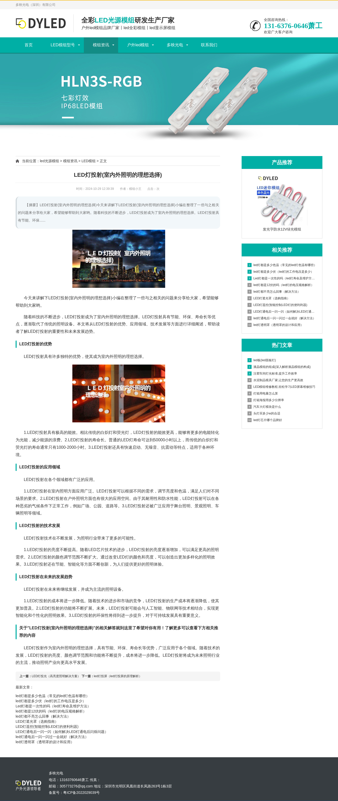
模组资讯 (101, 45)
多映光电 (175, 45)
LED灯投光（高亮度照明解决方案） (56, 676)
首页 (29, 45)
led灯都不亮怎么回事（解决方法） (43, 716)
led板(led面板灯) (261, 360)
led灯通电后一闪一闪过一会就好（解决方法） (52, 737)
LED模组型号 (63, 45)
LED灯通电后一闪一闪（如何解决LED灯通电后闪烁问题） (62, 732)
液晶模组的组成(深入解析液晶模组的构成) (279, 367)
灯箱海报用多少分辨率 (265, 400)
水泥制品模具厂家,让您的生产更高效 (275, 380)
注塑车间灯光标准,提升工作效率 (272, 373)
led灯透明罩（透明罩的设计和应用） (45, 742)
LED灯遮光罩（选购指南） (37, 721)
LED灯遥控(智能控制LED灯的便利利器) (47, 727)
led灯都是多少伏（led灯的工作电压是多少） (51, 701)
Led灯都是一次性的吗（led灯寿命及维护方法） (53, 706)
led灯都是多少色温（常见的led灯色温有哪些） (52, 696)
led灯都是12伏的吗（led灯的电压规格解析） (51, 711)
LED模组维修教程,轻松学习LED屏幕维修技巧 (281, 387)
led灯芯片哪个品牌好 (264, 420)
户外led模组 (138, 45)
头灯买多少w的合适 (263, 413)
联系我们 (209, 45)
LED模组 (89, 161)
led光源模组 (49, 161)
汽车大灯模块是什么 (264, 407)
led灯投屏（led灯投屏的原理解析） (118, 676)
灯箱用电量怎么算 (262, 393)
